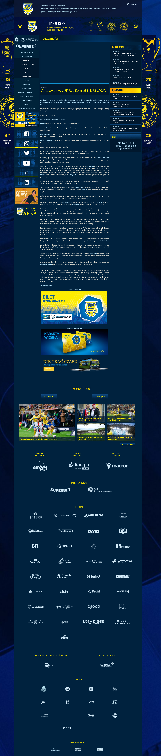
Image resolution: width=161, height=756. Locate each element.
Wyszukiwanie (27, 76)
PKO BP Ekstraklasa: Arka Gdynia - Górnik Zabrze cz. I (90, 438)
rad (125, 145)
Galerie (26, 68)
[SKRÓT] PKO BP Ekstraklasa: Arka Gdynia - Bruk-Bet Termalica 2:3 (124, 54)
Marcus (118, 145)
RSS (26, 72)
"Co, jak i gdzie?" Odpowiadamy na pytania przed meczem (124, 70)
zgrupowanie (125, 148)
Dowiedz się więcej (47, 8)
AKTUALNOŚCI (27, 56)
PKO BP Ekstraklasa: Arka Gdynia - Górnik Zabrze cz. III (90, 419)
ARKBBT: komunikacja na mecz (123, 77)
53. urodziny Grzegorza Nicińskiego (125, 84)
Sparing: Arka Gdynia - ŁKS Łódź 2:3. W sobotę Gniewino (125, 129)
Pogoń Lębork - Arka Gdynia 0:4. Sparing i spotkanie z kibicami (123, 113)
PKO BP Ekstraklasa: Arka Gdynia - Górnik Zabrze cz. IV (38, 439)
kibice (131, 142)
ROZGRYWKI (26, 88)
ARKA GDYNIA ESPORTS (27, 108)
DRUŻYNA (26, 84)
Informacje (26, 60)
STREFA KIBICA (27, 100)
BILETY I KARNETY (26, 96)
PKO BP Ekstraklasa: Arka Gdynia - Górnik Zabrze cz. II (120, 419)
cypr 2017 (121, 142)
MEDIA (26, 104)
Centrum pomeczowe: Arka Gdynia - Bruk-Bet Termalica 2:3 (125, 62)
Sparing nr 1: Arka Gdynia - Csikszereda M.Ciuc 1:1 (122, 105)
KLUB (27, 80)
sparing (132, 145)
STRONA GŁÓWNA (26, 52)
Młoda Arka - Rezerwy (26, 64)
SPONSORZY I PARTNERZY (26, 92)
